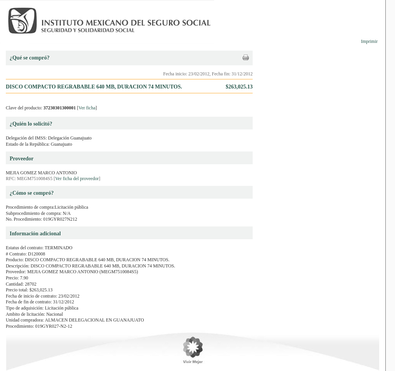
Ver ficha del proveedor (77, 178)
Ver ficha (87, 108)
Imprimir (369, 41)
